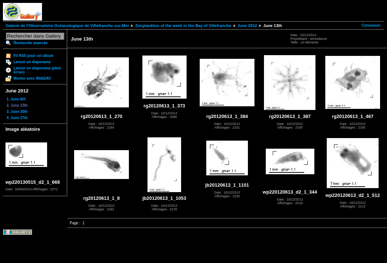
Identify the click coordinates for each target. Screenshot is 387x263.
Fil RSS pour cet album (33, 56)
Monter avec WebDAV (32, 78)
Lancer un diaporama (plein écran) (37, 70)
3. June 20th (17, 112)
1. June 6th (16, 99)
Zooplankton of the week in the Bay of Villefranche (183, 25)
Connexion (370, 25)
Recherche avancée (30, 43)
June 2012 (247, 25)
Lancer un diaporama (32, 62)
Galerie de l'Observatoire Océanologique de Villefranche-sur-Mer (67, 25)
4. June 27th (17, 118)
